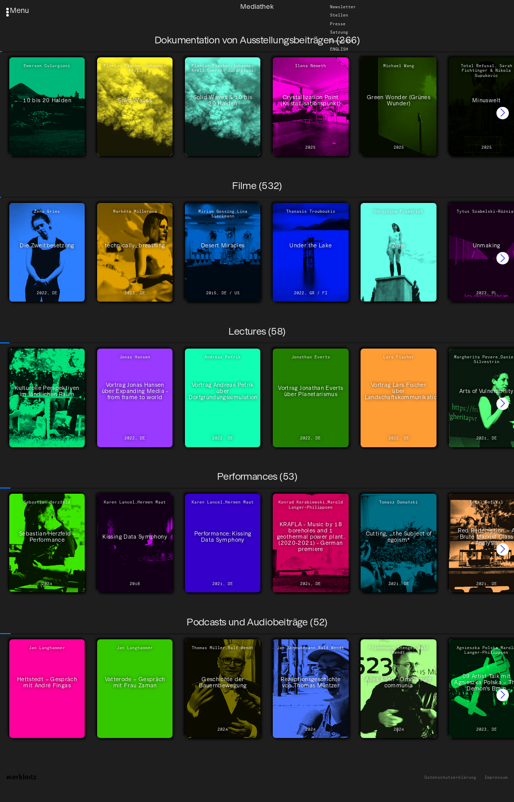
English (339, 49)
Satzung (339, 32)
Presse (338, 24)
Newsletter (343, 7)
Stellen (339, 15)
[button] (502, 113)
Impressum (496, 777)
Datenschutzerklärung (450, 777)
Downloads (341, 41)
